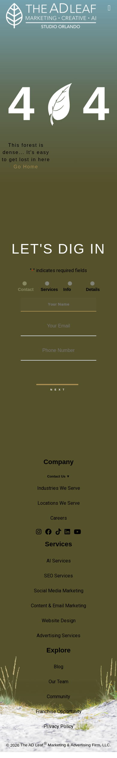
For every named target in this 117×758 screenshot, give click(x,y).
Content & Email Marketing (58, 605)
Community (58, 696)
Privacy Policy (59, 726)
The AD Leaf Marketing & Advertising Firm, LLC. (65, 745)
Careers (58, 518)
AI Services (58, 561)
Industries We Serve (58, 488)
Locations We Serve (59, 503)
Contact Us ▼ (58, 476)
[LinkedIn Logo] (67, 533)
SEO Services (58, 576)
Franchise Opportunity (59, 711)
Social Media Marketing (58, 591)
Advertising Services (58, 635)
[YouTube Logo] (77, 533)
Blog (58, 666)
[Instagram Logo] (38, 533)
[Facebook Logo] (48, 533)
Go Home (26, 166)
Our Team (58, 681)
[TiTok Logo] (58, 533)
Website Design (59, 620)
